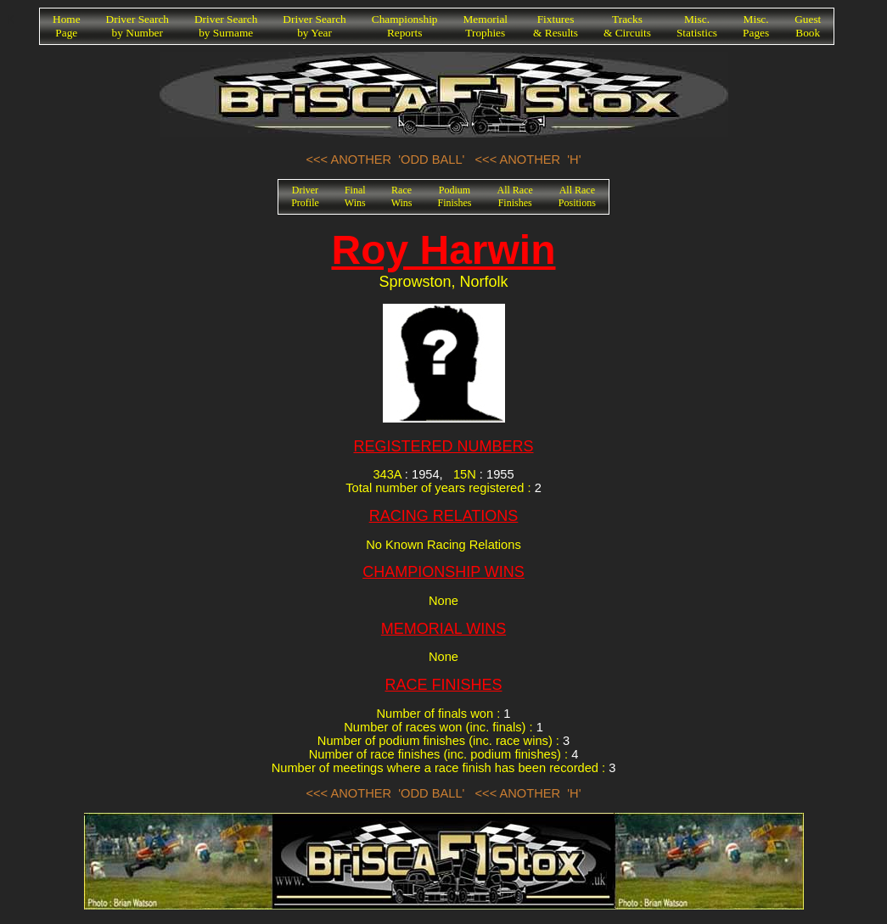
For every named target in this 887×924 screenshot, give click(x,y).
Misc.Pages (756, 26)
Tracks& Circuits (627, 26)
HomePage (67, 26)
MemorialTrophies (485, 26)
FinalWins (355, 196)
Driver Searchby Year (314, 26)
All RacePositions (577, 196)
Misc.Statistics (696, 26)
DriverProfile (305, 196)
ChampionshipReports (405, 26)
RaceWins (402, 196)
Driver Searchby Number (137, 26)
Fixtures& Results (555, 26)
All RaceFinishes (515, 196)
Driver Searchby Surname (225, 26)
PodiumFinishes (455, 196)
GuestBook (807, 26)
